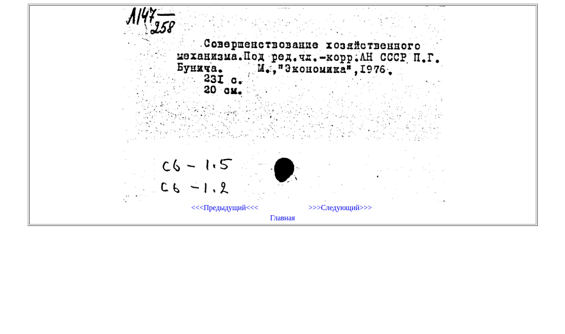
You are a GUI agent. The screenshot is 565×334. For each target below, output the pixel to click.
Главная (282, 218)
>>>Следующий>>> (340, 208)
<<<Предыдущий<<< (224, 208)
